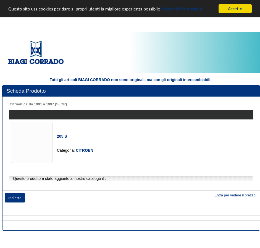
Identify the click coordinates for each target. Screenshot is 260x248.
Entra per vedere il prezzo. (235, 195)
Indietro (15, 197)
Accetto (235, 9)
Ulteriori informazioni (181, 9)
